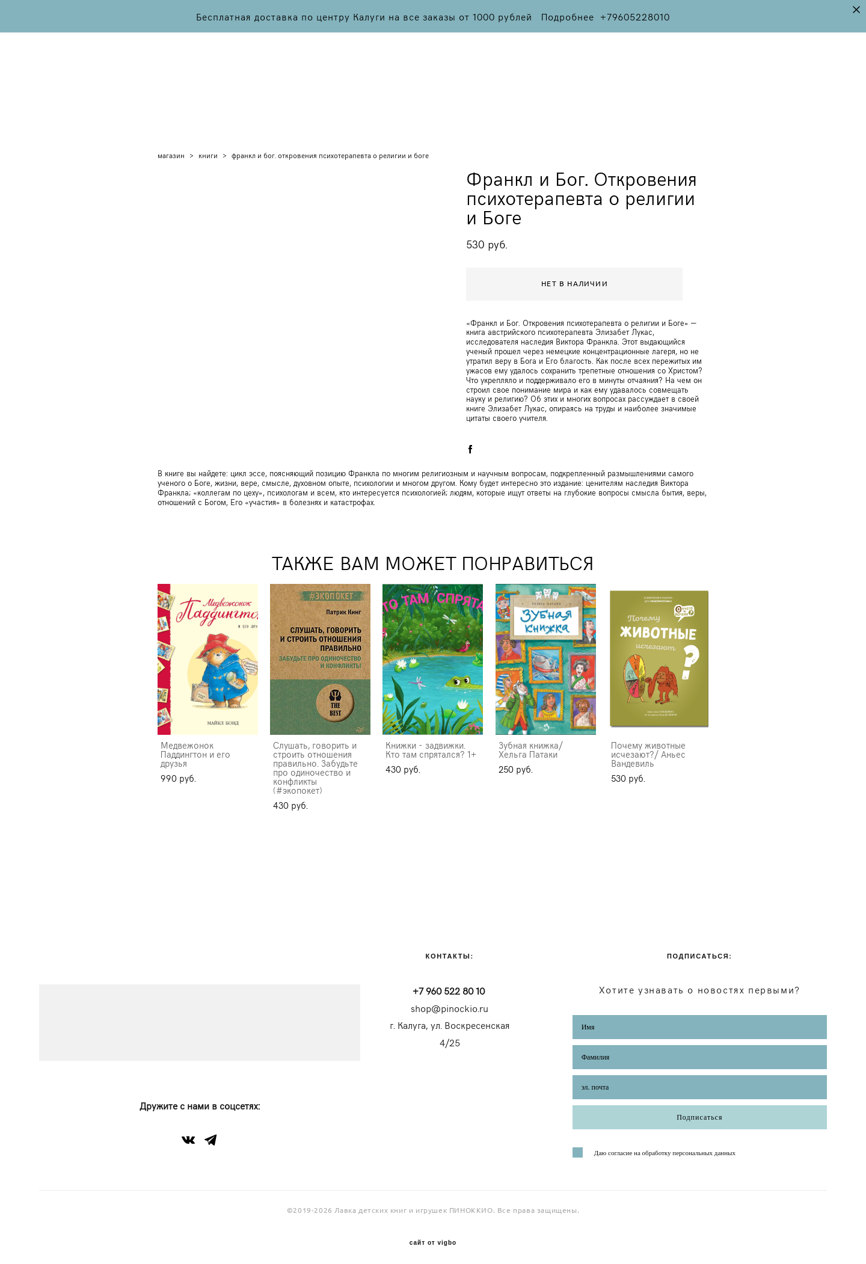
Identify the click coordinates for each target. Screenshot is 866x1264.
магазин (171, 147)
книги (208, 147)
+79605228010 (635, 16)
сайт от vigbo (433, 1236)
